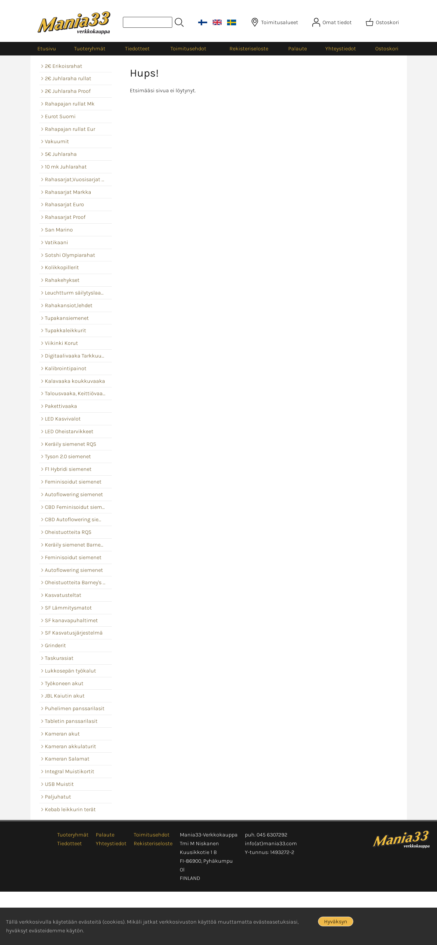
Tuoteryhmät (89, 48)
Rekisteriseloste (248, 48)
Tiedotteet (137, 48)
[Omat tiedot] (333, 22)
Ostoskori (386, 48)
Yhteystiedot (340, 48)
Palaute (297, 48)
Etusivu (46, 48)
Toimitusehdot (188, 48)
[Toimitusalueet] (275, 22)
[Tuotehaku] (147, 22)
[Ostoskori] (383, 22)
